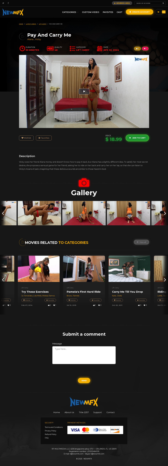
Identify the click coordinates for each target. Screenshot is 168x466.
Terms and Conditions (54, 427)
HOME (21, 24)
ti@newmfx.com (76, 454)
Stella (119, 296)
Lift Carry (24, 288)
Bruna (69, 296)
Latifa (160, 296)
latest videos (31, 24)
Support (97, 412)
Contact (111, 412)
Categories (70, 12)
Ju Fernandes (27, 296)
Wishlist (26, 138)
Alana (30, 39)
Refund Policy (50, 434)
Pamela (76, 296)
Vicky (38, 39)
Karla (114, 296)
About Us (69, 412)
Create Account (139, 12)
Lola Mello (37, 296)
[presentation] (3, 213)
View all (141, 242)
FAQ (46, 438)
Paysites (108, 12)
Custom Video (90, 12)
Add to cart (137, 138)
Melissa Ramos (48, 296)
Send (84, 380)
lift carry (42, 24)
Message (57, 343)
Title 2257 (84, 412)
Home (56, 412)
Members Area (122, 3)
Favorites (43, 138)
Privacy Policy (50, 431)
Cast (119, 12)
